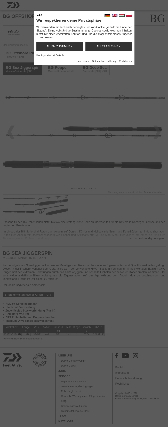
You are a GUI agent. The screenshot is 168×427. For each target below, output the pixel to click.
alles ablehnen (109, 46)
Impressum (83, 61)
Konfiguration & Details (50, 55)
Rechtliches (125, 61)
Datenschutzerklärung (104, 61)
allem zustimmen (59, 46)
